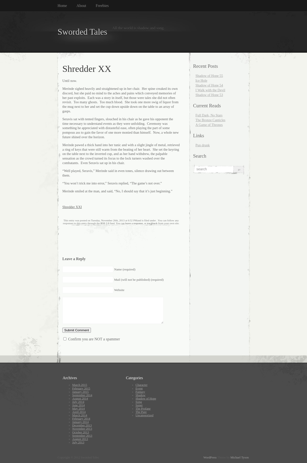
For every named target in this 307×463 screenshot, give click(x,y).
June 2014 (78, 405)
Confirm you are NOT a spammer (91, 339)
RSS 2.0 (104, 223)
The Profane (143, 408)
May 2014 (78, 408)
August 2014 (80, 398)
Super (139, 405)
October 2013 (80, 432)
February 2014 (81, 418)
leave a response (134, 223)
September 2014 (82, 395)
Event (139, 388)
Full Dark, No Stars (209, 115)
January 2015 (80, 392)
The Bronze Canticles (210, 120)
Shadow (140, 395)
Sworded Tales (82, 32)
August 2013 (80, 439)
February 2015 (81, 388)
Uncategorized (145, 415)
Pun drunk (202, 145)
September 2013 (82, 435)
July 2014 (78, 402)
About (81, 6)
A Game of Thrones (209, 125)
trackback (152, 223)
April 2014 (79, 412)
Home (62, 6)
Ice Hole (201, 80)
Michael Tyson (239, 457)
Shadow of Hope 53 (209, 95)
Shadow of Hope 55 (209, 76)
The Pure (141, 412)
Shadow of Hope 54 (209, 85)
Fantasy (140, 392)
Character (142, 385)
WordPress (210, 457)
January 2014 (80, 422)
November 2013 (82, 428)
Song (139, 402)
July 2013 (78, 442)
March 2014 (79, 415)
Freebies (102, 6)
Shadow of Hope (146, 398)
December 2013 (82, 425)
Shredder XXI (72, 207)
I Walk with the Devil (210, 90)
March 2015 (79, 385)
